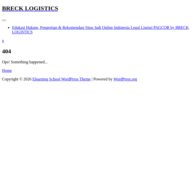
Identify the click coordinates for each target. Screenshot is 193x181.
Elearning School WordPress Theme (61, 79)
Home (7, 70)
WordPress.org (125, 79)
